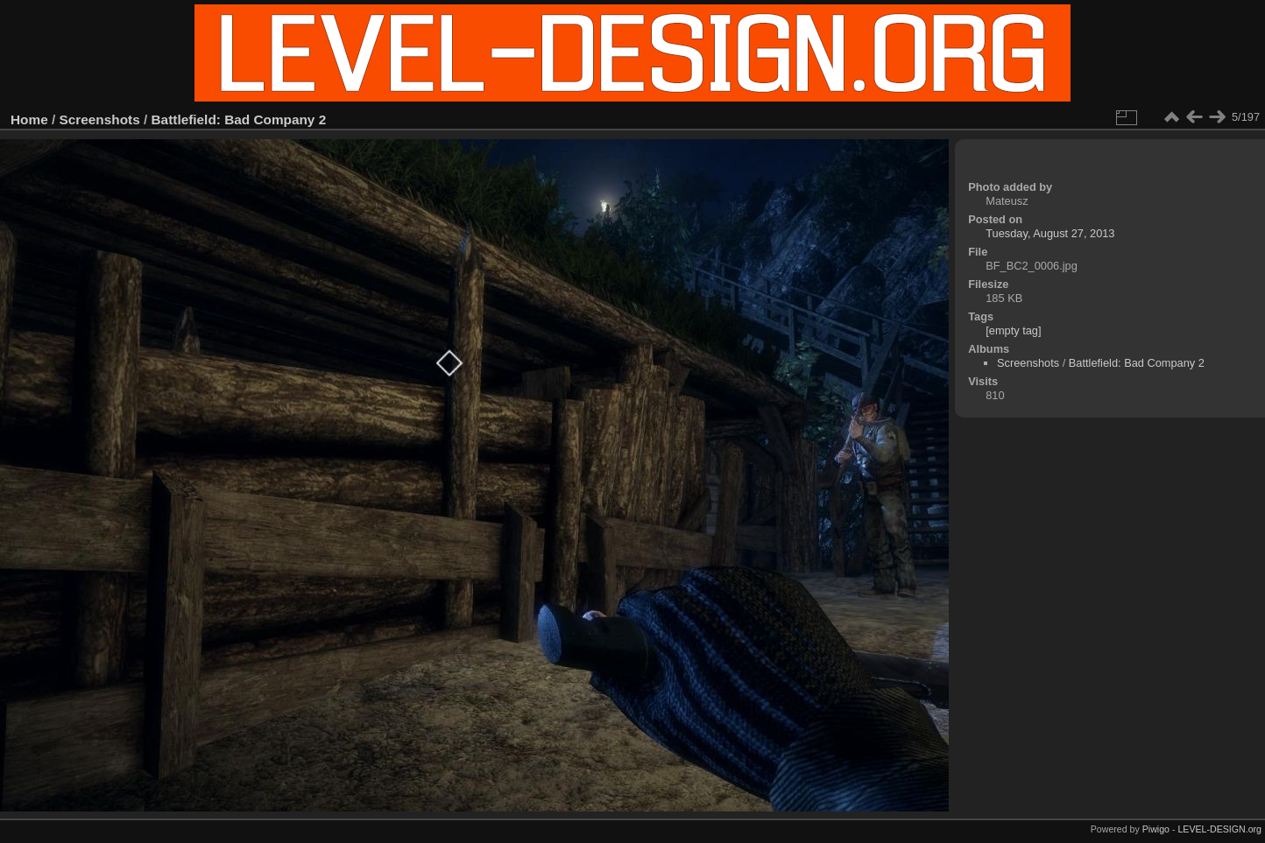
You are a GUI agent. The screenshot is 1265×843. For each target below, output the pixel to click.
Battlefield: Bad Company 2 (239, 119)
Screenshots (100, 119)
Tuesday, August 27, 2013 (1050, 233)
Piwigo (1156, 829)
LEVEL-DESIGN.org (1219, 829)
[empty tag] (1013, 330)
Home (29, 119)
